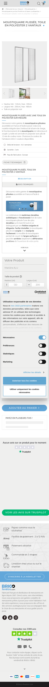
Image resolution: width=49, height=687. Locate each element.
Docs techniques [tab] (24, 184)
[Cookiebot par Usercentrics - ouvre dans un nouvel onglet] (35, 292)
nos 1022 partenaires (21, 306)
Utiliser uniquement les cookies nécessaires (24, 390)
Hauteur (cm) (10, 280)
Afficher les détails (32, 372)
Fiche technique (14, 162)
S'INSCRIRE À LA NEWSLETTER (24, 577)
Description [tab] (24, 179)
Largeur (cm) (32, 280)
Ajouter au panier (24, 407)
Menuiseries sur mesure (14, 9)
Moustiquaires (30, 9)
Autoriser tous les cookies (24, 381)
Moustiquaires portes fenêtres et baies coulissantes (20, 11)
